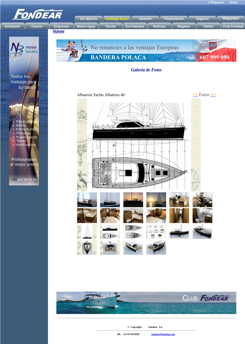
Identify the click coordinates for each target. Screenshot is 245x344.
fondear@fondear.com (163, 334)
